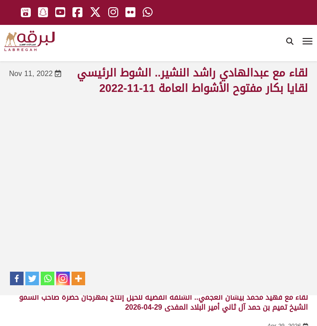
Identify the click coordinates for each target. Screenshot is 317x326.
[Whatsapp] (47, 278)
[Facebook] (17, 278)
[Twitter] (32, 278)
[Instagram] (63, 278)
